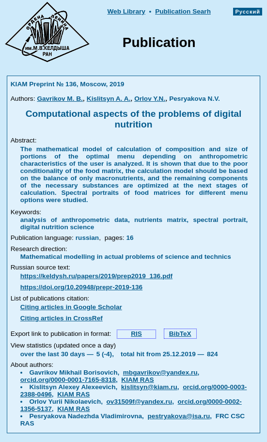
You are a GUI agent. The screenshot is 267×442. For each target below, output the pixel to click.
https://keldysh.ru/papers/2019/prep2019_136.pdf (96, 276)
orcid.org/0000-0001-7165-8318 (68, 379)
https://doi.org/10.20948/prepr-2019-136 (81, 287)
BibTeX (180, 333)
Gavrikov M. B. (59, 98)
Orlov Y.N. (149, 98)
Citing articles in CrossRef (61, 318)
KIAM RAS (137, 379)
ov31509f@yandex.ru (140, 401)
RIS (136, 333)
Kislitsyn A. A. (108, 98)
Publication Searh (183, 11)
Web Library (126, 11)
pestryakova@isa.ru (178, 416)
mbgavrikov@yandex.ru (160, 372)
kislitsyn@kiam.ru (149, 387)
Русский (247, 12)
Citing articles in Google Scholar (71, 307)
